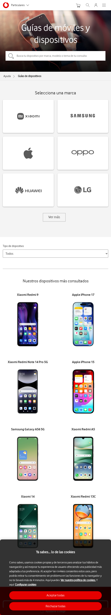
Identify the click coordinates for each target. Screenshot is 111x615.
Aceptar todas (55, 595)
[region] (55, 577)
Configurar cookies (25, 584)
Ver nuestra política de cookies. (78, 580)
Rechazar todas (55, 606)
